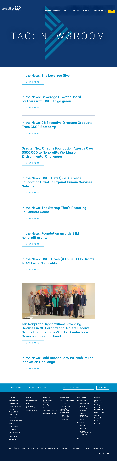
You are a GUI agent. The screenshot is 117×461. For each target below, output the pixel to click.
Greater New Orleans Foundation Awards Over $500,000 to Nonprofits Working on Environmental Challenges (57, 153)
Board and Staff (99, 412)
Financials (46, 408)
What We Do (87, 11)
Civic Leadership (84, 403)
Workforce (82, 419)
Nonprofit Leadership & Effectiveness (64, 411)
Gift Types (12, 429)
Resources (12, 439)
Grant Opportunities (67, 400)
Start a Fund (14, 403)
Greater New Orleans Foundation (11, 6)
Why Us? (12, 423)
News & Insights (96, 7)
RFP (78, 438)
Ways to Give (13, 400)
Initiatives (80, 422)
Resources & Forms (49, 413)
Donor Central (74, 7)
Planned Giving (14, 412)
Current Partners (32, 410)
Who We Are (98, 11)
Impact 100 (82, 428)
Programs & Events (109, 7)
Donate (12, 409)
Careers (97, 415)
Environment (83, 410)
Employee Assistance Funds (32, 407)
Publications (98, 421)
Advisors (66, 11)
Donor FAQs (13, 436)
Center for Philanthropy (98, 408)
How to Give (14, 418)
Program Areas (82, 400)
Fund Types (47, 405)
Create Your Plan (16, 420)
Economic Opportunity (83, 407)
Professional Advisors (47, 401)
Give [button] (111, 11)
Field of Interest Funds (14, 433)
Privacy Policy (98, 448)
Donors (48, 11)
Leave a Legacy (15, 406)
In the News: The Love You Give (46, 76)
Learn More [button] (32, 82)
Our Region (98, 405)
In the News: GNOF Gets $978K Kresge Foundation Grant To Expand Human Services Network (57, 182)
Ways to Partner (31, 400)
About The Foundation (98, 401)
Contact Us (84, 7)
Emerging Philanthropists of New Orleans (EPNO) (85, 434)
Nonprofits (76, 11)
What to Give (14, 415)
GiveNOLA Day (83, 425)
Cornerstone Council (50, 410)
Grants (64, 403)
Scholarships (66, 406)
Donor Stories (13, 426)
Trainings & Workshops (65, 416)
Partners (56, 11)
